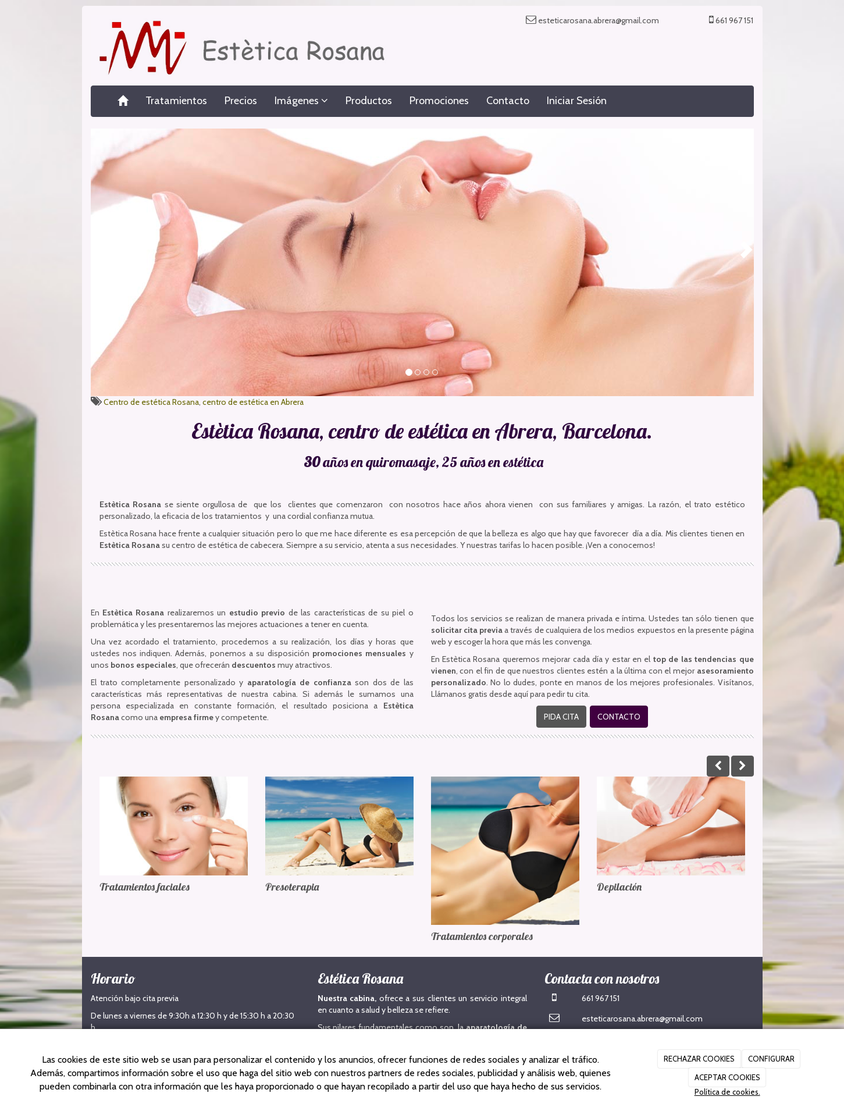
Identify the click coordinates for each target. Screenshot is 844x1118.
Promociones (439, 100)
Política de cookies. (727, 1091)
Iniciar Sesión (577, 100)
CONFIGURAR (771, 1058)
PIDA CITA (561, 716)
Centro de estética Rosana (151, 402)
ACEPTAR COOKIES (727, 1077)
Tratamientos (176, 100)
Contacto (507, 100)
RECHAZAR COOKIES (699, 1058)
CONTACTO (618, 716)
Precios (241, 100)
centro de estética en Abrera (253, 402)
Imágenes (301, 100)
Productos (369, 100)
